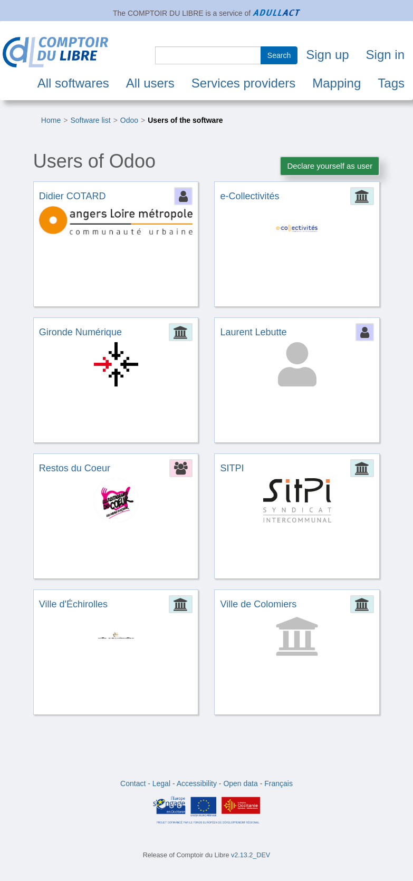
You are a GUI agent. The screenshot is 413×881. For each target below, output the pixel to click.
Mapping (336, 83)
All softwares (73, 83)
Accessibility (197, 783)
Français (278, 783)
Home (51, 120)
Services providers (243, 83)
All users (150, 83)
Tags (391, 83)
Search (279, 55)
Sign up (327, 54)
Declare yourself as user (329, 165)
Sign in (385, 54)
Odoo (129, 120)
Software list (90, 120)
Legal (161, 783)
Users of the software (185, 120)
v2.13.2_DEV (250, 855)
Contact (133, 783)
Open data (240, 783)
